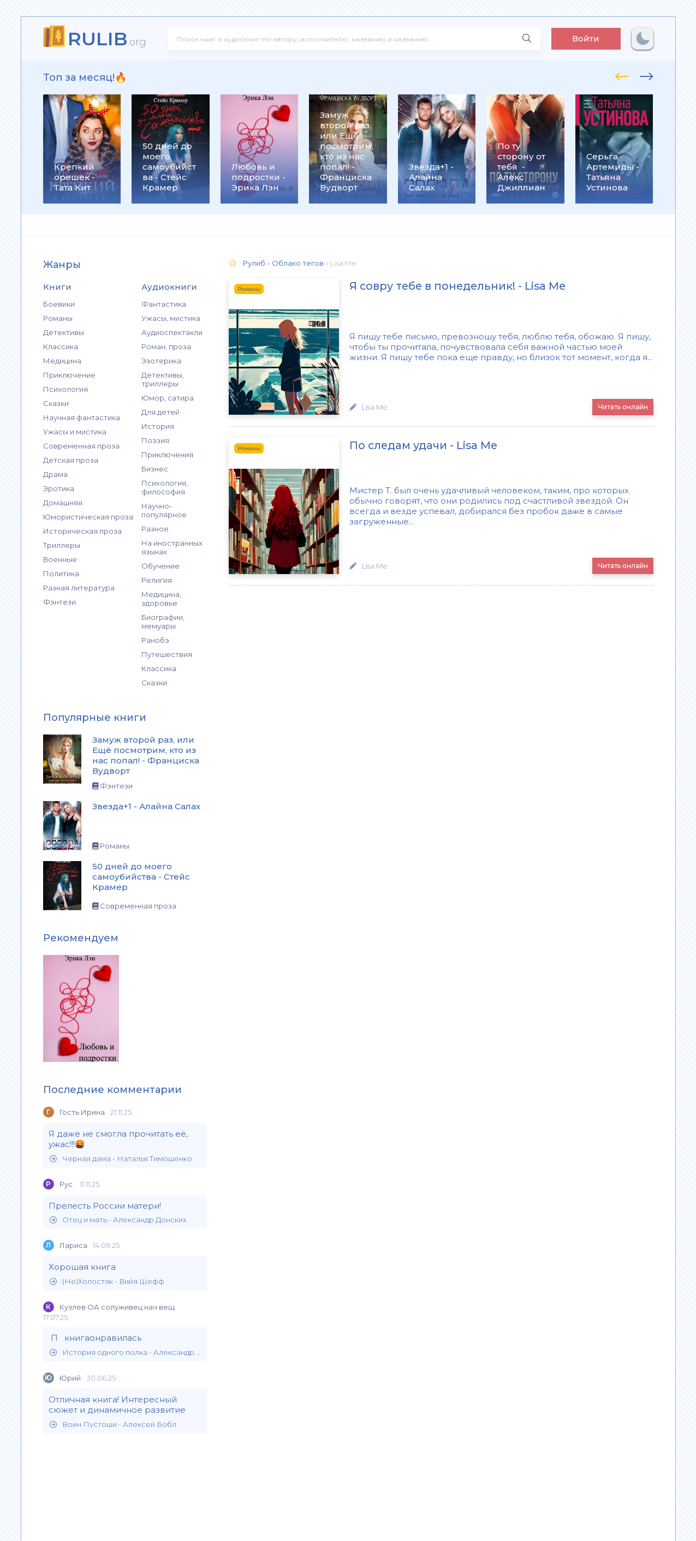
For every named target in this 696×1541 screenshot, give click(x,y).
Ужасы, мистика (170, 318)
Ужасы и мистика (74, 431)
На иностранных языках (172, 547)
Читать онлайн (623, 406)
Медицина (62, 360)
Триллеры (61, 545)
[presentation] (622, 74)
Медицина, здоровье (161, 598)
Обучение (160, 566)
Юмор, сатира (167, 397)
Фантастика (163, 304)
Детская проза (70, 460)
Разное (155, 528)
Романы (58, 318)
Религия (156, 580)
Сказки (56, 403)
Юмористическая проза (88, 516)
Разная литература (79, 587)
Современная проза (81, 445)
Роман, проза (166, 346)
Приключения (167, 454)
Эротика (58, 488)
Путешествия (166, 654)
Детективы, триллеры (162, 379)
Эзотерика (161, 360)
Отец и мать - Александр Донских (118, 1219)
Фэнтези (59, 602)
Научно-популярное (164, 510)
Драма (55, 474)
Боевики (59, 304)
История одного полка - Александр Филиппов (125, 1352)
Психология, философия (164, 487)
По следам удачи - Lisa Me (408, 445)
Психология (65, 389)
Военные (60, 559)
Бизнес (154, 468)
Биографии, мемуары (163, 621)
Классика (60, 346)
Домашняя (62, 502)
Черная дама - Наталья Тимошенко (121, 1158)
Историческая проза (82, 531)
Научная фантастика (81, 417)
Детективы (63, 332)
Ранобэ (155, 640)
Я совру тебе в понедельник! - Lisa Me (443, 286)
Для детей (160, 412)
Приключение (69, 375)
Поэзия (155, 440)
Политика (61, 573)
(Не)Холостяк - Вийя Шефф (107, 1281)
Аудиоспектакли (172, 332)
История (157, 426)
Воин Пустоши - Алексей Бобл (113, 1424)
